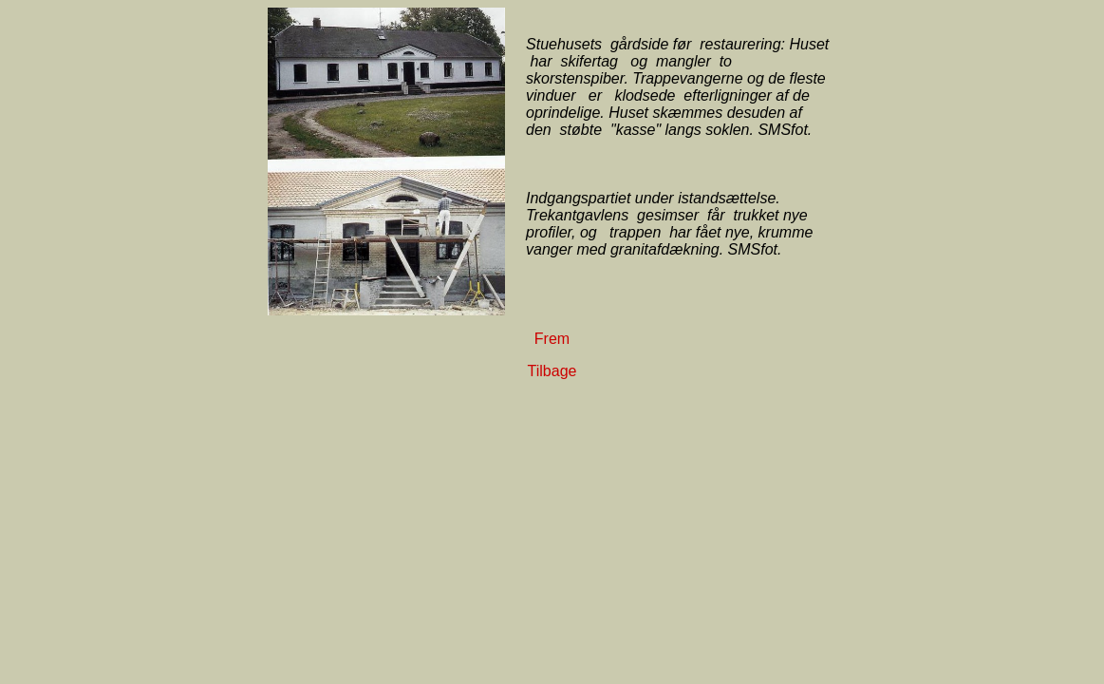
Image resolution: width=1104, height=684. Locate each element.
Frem (552, 339)
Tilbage (552, 371)
